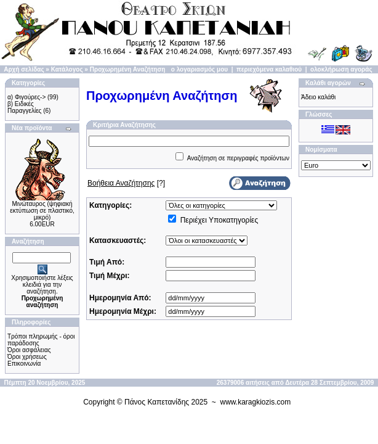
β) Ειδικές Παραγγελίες (24, 107)
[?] (126, 183)
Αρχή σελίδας (24, 69)
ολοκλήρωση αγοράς (341, 69)
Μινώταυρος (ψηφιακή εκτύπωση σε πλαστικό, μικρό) (42, 210)
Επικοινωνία (24, 363)
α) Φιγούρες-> (26, 97)
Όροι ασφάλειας (29, 350)
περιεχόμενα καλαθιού (269, 69)
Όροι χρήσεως (27, 356)
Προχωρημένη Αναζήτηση (128, 69)
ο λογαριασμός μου (199, 69)
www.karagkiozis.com (255, 402)
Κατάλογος (67, 69)
